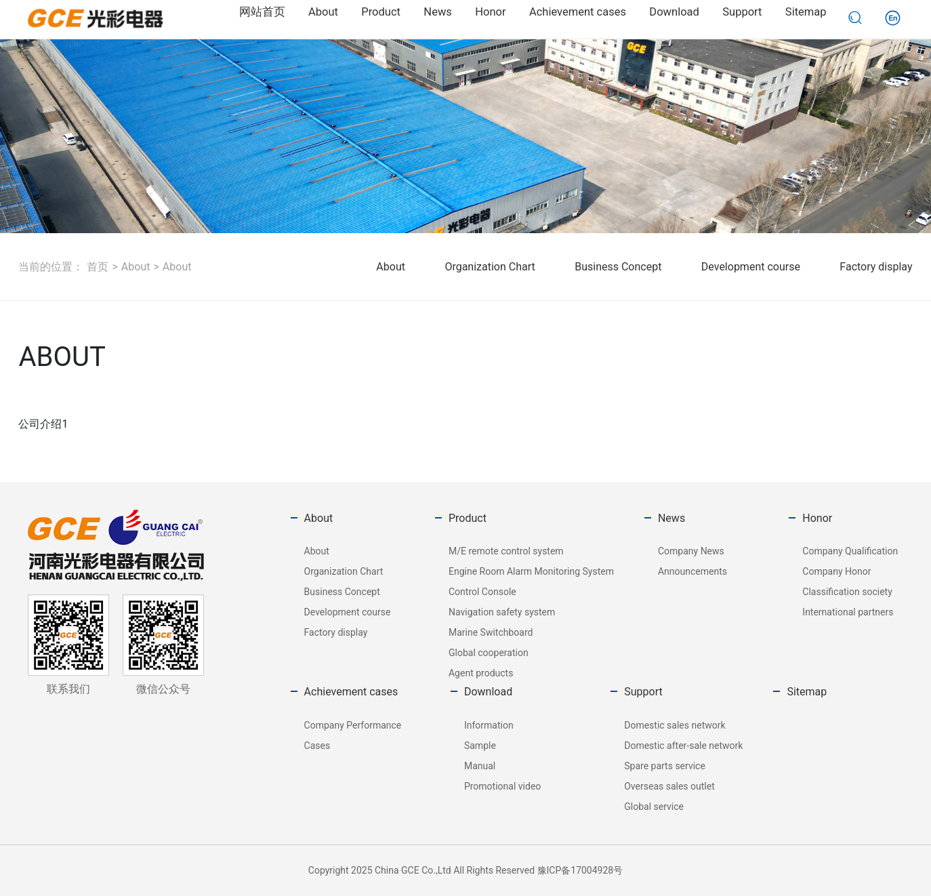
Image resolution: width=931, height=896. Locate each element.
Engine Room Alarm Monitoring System (531, 571)
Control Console (482, 591)
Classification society (847, 591)
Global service (654, 806)
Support (643, 691)
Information (489, 725)
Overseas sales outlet (669, 786)
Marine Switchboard (491, 632)
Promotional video (502, 786)
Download (488, 691)
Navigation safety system (502, 612)
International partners (847, 612)
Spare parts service (664, 765)
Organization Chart (489, 266)
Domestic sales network (674, 725)
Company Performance (353, 725)
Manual (479, 765)
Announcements (692, 571)
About (135, 266)
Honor (817, 518)
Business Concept (618, 266)
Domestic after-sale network (683, 745)
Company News (691, 551)
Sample (480, 745)
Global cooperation (489, 652)
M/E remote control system (506, 551)
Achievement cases (351, 691)
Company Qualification (850, 551)
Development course (750, 266)
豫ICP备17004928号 (580, 870)
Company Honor (836, 571)
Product (468, 518)
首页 (97, 266)
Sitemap (807, 691)
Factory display (876, 266)
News (671, 518)
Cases (317, 745)
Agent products (481, 673)
